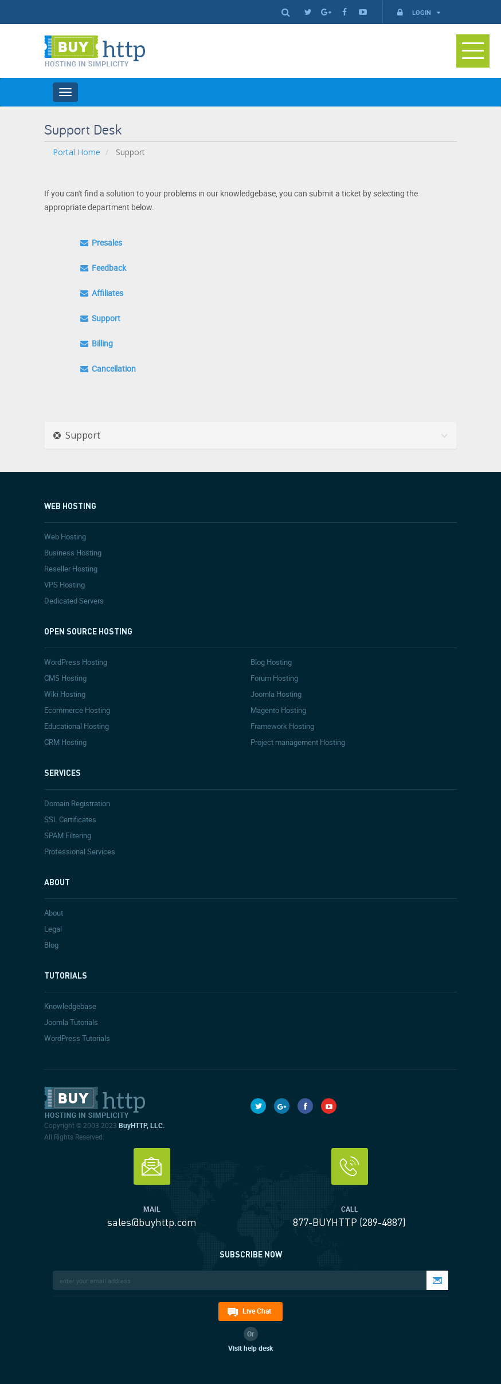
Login (418, 12)
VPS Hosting (64, 584)
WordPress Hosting (75, 662)
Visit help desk (250, 1348)
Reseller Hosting (70, 568)
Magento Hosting (278, 710)
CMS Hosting (65, 678)
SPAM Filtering (67, 835)
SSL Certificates (70, 819)
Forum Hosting (274, 678)
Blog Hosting (271, 662)
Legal (53, 929)
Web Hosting (65, 536)
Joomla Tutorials (71, 1022)
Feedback (103, 267)
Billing (96, 343)
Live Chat (256, 1310)
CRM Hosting (65, 742)
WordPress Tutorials (77, 1038)
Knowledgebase (70, 1006)
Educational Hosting (76, 726)
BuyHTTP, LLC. (142, 1125)
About (53, 913)
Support (100, 318)
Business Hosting (72, 552)
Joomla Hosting (276, 694)
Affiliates (101, 292)
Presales (101, 242)
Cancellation (108, 368)
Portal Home (76, 152)
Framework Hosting (282, 726)
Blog (51, 945)
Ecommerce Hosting (77, 710)
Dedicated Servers (74, 601)
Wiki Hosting (64, 694)
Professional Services (79, 851)
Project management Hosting (297, 742)
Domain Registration (77, 803)
